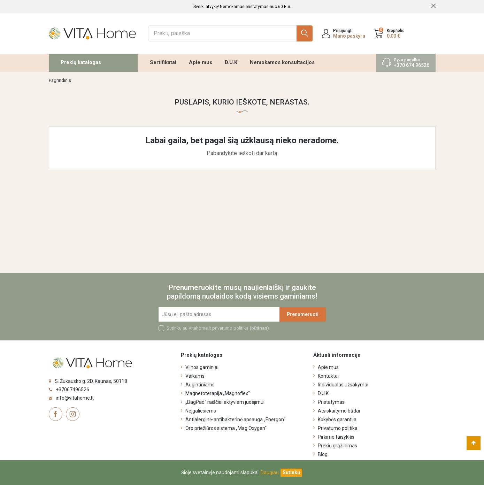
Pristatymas (331, 402)
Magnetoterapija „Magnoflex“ (217, 393)
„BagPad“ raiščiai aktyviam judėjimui (224, 402)
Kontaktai (328, 376)
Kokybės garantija (337, 419)
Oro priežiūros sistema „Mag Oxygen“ (226, 428)
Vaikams (195, 376)
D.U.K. (324, 393)
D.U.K (231, 62)
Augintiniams (200, 384)
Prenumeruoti (302, 314)
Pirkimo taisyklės (336, 437)
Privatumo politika (338, 428)
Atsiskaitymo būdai (339, 411)
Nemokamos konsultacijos (282, 62)
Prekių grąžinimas (337, 445)
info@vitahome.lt (75, 398)
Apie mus (200, 62)
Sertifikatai (163, 62)
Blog (323, 454)
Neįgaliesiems (200, 411)
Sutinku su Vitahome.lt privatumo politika (218, 328)
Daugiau (270, 472)
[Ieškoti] (230, 33)
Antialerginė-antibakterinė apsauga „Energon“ (235, 419)
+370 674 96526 (411, 65)
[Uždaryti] (291, 473)
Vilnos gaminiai (201, 367)
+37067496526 (72, 389)
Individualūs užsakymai (343, 384)
